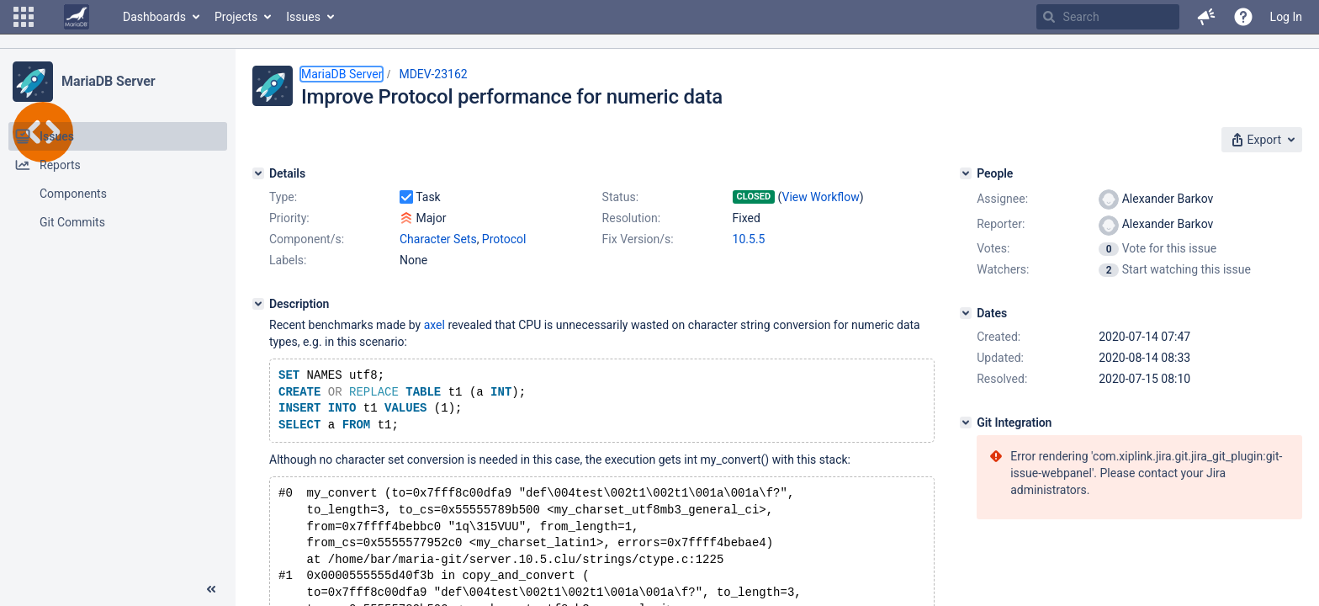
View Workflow (821, 197)
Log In (1286, 17)
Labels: (287, 260)
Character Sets (438, 239)
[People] (966, 173)
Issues (303, 17)
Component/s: (306, 239)
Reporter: (1001, 224)
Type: (283, 197)
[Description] (258, 304)
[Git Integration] (966, 422)
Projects (236, 17)
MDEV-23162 (433, 74)
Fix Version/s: (638, 239)
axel (434, 325)
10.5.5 (749, 239)
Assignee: (1002, 198)
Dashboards (154, 17)
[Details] (258, 173)
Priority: (289, 218)
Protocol (504, 239)
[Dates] (966, 313)
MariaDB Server (108, 81)
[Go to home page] (77, 17)
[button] (23, 17)
